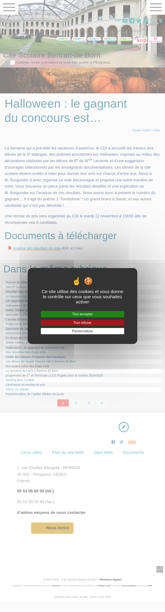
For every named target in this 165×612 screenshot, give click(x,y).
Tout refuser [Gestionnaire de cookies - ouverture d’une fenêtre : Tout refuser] (82, 323)
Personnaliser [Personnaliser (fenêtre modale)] (82, 331)
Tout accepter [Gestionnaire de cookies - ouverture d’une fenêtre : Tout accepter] (82, 314)
